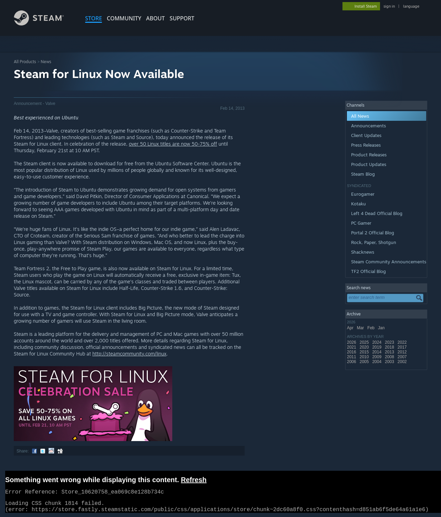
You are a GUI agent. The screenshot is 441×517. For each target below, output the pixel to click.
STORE (93, 18)
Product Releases (369, 154)
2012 (403, 352)
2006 (352, 361)
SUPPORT (182, 18)
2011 (352, 356)
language (411, 6)
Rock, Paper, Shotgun (373, 242)
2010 (365, 356)
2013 (390, 352)
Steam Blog (363, 174)
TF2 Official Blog (368, 271)
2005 (365, 361)
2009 (377, 356)
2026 (352, 342)
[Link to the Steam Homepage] (44, 24)
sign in (389, 6)
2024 (377, 342)
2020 (365, 347)
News (46, 61)
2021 (352, 347)
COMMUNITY (124, 18)
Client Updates (366, 135)
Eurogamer (363, 194)
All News (360, 116)
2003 (390, 361)
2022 (403, 342)
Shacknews (362, 252)
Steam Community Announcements (388, 261)
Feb (371, 327)
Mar (361, 327)
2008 (390, 356)
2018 (390, 347)
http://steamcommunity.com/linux (129, 354)
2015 (365, 352)
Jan (382, 327)
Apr (351, 327)
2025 (365, 342)
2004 (377, 361)
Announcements (368, 125)
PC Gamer (361, 223)
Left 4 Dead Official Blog (376, 213)
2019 (377, 347)
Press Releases (366, 145)
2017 (403, 347)
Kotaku (358, 203)
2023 (390, 342)
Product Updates (368, 164)
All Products (25, 61)
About (155, 18)
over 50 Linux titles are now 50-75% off (173, 144)
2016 (352, 352)
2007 (403, 356)
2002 (403, 361)
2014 (377, 352)
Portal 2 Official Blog (372, 232)
